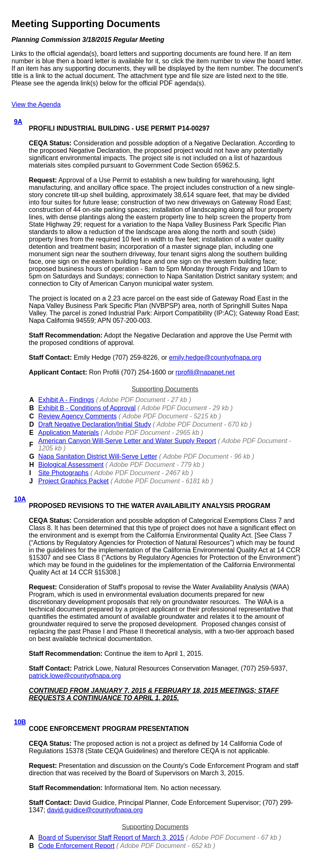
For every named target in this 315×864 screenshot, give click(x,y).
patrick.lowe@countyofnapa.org (75, 675)
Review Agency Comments (77, 416)
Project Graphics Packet (73, 481)
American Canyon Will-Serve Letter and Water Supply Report (127, 440)
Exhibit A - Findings (66, 399)
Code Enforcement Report (76, 845)
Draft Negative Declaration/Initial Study (94, 424)
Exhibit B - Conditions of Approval (86, 407)
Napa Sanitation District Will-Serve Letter (97, 456)
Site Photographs (63, 472)
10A (20, 499)
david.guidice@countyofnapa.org (95, 810)
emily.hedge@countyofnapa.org (215, 357)
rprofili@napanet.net (205, 372)
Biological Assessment (70, 464)
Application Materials (68, 432)
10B (20, 722)
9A (18, 121)
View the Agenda (36, 104)
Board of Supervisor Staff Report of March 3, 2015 (111, 837)
